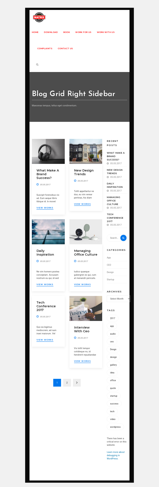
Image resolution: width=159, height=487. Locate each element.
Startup (110, 279)
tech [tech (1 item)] (112, 411)
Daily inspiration (45, 252)
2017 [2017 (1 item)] (112, 318)
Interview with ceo (82, 329)
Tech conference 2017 (46, 306)
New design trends (84, 172)
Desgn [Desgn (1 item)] (113, 349)
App (109, 257)
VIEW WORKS (44, 207)
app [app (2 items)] (112, 326)
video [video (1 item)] (113, 419)
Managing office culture (85, 252)
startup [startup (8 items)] (113, 396)
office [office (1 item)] (113, 380)
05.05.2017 (45, 184)
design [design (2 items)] (113, 357)
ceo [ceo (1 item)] (112, 341)
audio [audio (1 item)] (113, 334)
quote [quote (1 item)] (113, 388)
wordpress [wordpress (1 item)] (115, 427)
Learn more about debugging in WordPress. (116, 455)
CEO (109, 265)
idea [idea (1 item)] (112, 372)
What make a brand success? (116, 156)
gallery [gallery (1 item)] (113, 365)
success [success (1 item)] (114, 403)
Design (110, 272)
